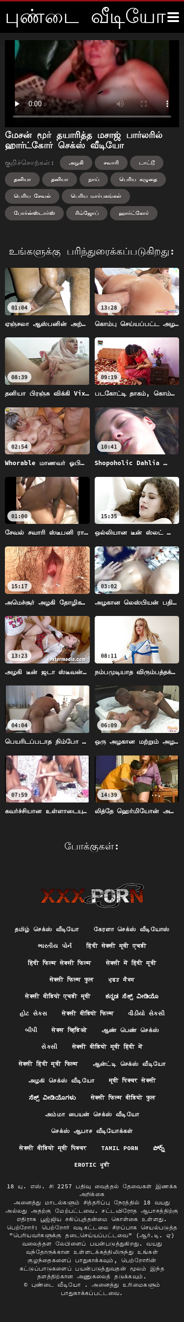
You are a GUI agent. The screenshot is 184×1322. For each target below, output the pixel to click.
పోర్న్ (159, 1148)
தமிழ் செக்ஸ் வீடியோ (47, 929)
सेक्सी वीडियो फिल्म (87, 1013)
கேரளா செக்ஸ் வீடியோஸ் (132, 929)
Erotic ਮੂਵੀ (92, 1164)
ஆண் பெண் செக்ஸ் (130, 1030)
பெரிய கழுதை (138, 179)
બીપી (31, 1030)
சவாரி (111, 162)
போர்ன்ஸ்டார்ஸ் (34, 213)
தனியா (22, 179)
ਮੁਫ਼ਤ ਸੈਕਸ (121, 979)
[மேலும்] (173, 17)
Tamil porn (119, 1148)
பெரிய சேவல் (32, 195)
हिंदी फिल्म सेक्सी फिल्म (59, 963)
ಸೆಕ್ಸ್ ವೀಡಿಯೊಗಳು (52, 1097)
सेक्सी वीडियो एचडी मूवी (58, 996)
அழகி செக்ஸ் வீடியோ (61, 1080)
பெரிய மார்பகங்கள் (96, 195)
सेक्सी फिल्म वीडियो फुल (123, 1097)
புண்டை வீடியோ (57, 1284)
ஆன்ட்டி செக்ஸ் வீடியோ (129, 1063)
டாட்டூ (147, 162)
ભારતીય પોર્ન (55, 945)
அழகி (76, 162)
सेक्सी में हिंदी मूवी (131, 963)
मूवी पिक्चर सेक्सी (132, 1080)
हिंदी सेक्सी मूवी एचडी (116, 945)
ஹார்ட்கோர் (134, 213)
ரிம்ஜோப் (87, 213)
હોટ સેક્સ (33, 1013)
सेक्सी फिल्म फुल (72, 979)
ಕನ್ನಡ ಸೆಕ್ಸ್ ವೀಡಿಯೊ (132, 996)
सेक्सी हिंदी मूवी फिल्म (48, 1063)
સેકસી (49, 1046)
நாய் (93, 179)
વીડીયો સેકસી (146, 1013)
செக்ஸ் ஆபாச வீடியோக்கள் (91, 1130)
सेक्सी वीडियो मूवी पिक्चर (52, 1148)
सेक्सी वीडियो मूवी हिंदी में (107, 1046)
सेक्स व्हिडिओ (69, 1030)
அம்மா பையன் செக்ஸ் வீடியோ (92, 1114)
